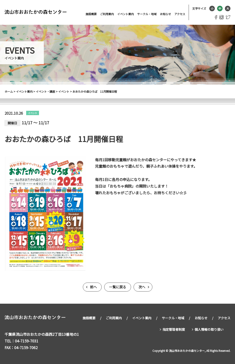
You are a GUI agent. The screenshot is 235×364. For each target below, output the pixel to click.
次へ (141, 287)
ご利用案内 (107, 14)
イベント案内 (125, 14)
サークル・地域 (147, 14)
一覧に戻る (117, 287)
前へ (93, 287)
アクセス (179, 14)
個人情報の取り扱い (209, 328)
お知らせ (165, 14)
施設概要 (91, 14)
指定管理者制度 (173, 328)
